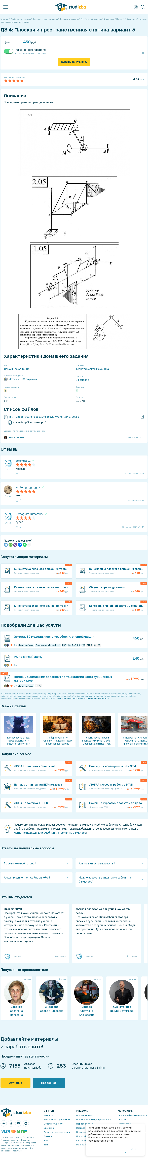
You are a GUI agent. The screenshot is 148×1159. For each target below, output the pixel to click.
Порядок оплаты (85, 1123)
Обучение (15, 1082)
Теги (46, 1144)
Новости (48, 1115)
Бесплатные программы (57, 1119)
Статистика (82, 1140)
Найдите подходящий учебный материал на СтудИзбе (50, 832)
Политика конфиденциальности (93, 1119)
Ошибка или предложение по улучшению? (24, 431)
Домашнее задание (16, 369)
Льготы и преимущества (57, 1132)
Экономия (49, 1128)
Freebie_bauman (14, 437)
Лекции (122, 1119)
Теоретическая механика (92, 369)
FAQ (46, 1140)
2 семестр (82, 379)
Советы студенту (53, 1123)
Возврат (80, 1128)
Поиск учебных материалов (132, 1115)
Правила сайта (84, 1115)
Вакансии (81, 1144)
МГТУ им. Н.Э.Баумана (20, 379)
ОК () (133, 1149)
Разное (48, 1136)
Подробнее (49, 1082)
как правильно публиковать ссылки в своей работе (83, 698)
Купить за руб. (74, 61)
